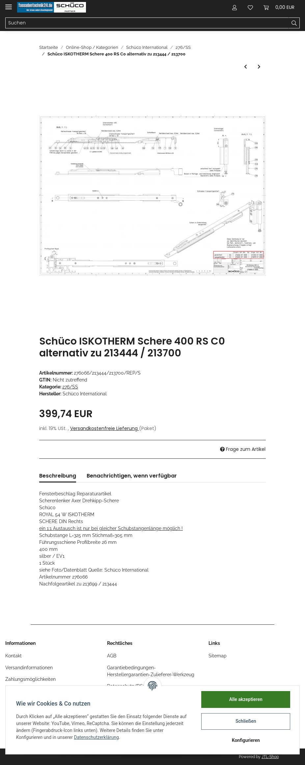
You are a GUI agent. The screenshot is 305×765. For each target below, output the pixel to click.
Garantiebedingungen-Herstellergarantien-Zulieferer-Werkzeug (150, 671)
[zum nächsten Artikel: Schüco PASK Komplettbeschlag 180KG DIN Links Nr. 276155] (259, 67)
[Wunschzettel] (250, 7)
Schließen (246, 721)
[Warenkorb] (279, 7)
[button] (234, 7)
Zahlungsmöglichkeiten (30, 679)
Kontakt (13, 655)
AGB (111, 655)
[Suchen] (147, 23)
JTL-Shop (270, 756)
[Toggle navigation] (8, 4)
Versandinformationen (29, 667)
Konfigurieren (246, 740)
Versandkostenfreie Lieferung (104, 428)
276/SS (70, 386)
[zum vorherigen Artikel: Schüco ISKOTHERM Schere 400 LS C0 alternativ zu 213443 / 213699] (245, 67)
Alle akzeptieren (245, 699)
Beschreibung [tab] (57, 476)
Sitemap (217, 655)
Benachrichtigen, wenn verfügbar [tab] (132, 476)
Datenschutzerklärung (96, 737)
